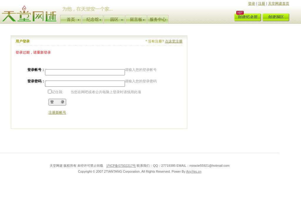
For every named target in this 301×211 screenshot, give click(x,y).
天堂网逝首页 (278, 3)
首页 (71, 19)
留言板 (136, 19)
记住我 (55, 92)
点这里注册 (174, 41)
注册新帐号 (57, 112)
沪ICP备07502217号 (121, 165)
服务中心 (158, 19)
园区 (114, 19)
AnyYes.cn (193, 171)
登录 (251, 3)
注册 (261, 3)
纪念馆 (92, 19)
